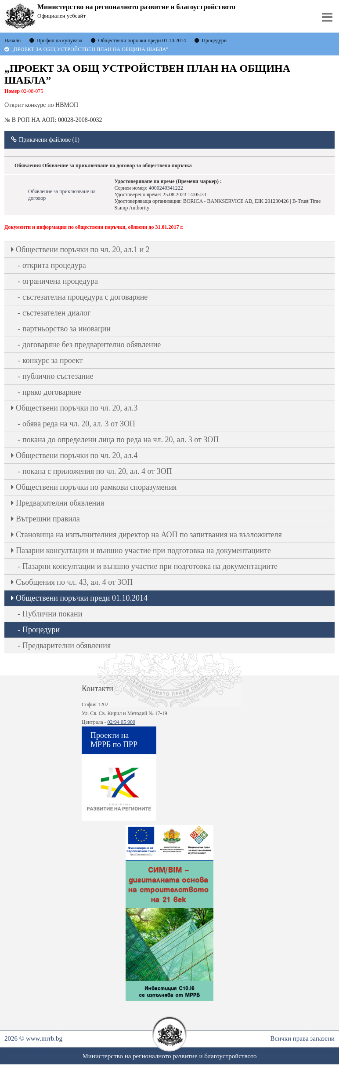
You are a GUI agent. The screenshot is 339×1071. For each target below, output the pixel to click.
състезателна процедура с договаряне (85, 297)
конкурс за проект (52, 360)
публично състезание (58, 376)
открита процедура (54, 265)
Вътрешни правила (48, 518)
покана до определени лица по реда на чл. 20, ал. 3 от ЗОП (120, 439)
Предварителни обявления (60, 503)
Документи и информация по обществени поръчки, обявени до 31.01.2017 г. (94, 227)
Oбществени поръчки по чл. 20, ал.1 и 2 (83, 249)
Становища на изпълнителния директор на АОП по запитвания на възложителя (149, 534)
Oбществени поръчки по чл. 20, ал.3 (76, 407)
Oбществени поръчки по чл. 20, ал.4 (76, 455)
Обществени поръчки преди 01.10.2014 (82, 598)
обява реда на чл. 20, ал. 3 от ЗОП (78, 423)
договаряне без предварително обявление (91, 344)
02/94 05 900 (121, 722)
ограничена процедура (60, 281)
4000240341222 (166, 188)
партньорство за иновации (66, 328)
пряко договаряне (51, 392)
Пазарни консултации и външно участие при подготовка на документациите (143, 550)
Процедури (41, 629)
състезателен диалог (56, 312)
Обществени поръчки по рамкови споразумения (96, 487)
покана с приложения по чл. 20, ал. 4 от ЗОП (97, 471)
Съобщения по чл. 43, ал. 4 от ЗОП (74, 582)
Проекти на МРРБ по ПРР (113, 740)
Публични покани (52, 613)
